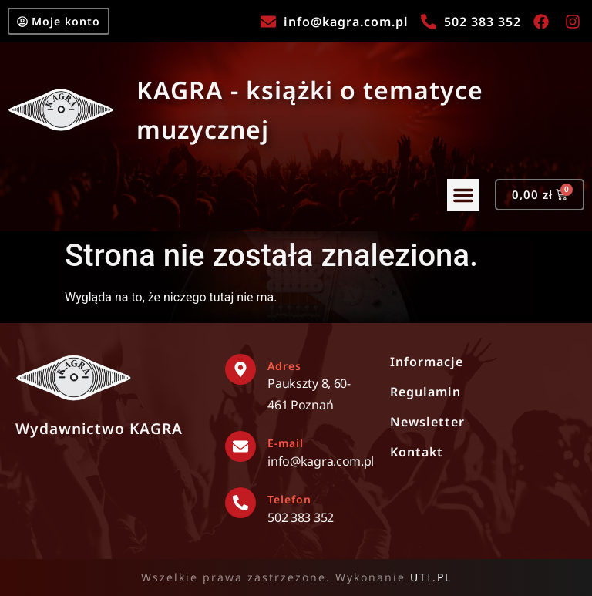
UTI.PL (431, 577)
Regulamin (425, 391)
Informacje (426, 361)
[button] (457, 198)
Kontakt (416, 451)
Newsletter (427, 421)
